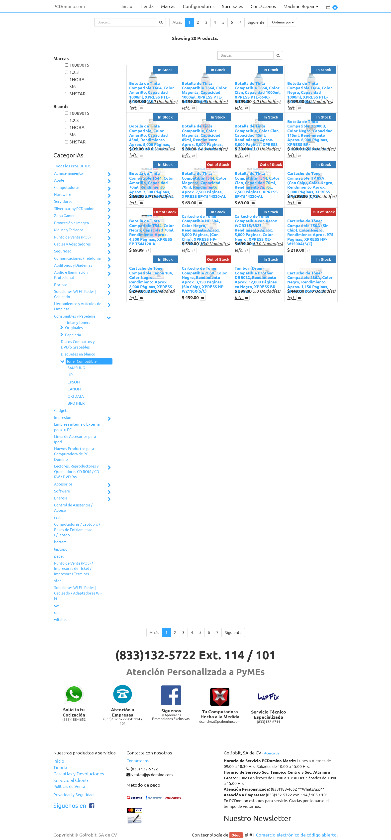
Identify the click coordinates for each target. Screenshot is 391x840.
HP (70, 375)
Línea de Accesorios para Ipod (75, 439)
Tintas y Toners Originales (77, 325)
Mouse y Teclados (69, 230)
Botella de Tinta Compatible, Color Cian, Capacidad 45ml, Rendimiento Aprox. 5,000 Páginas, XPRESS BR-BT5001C (257, 137)
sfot (57, 581)
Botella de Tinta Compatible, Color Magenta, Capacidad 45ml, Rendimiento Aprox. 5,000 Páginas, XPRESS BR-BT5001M (202, 137)
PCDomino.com (69, 6)
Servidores (63, 201)
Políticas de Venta (69, 786)
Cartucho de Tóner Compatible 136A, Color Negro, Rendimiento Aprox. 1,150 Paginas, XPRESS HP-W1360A (310, 282)
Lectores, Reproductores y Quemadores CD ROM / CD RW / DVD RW (76, 471)
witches (60, 619)
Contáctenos (137, 760)
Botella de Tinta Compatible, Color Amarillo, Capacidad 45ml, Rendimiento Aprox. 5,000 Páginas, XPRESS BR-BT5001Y (149, 137)
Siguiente (256, 22)
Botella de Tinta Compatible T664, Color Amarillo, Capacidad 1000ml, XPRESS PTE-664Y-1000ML (151, 92)
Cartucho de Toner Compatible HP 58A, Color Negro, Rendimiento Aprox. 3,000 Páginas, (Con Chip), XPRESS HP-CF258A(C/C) (201, 230)
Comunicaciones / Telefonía (77, 258)
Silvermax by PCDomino (74, 209)
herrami (61, 542)
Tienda (60, 767)
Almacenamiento (68, 173)
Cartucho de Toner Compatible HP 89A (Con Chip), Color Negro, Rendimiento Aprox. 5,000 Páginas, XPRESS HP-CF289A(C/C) (310, 185)
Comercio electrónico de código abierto (296, 834)
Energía (60, 498)
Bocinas (61, 285)
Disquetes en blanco (78, 354)
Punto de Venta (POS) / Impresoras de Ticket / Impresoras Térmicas (73, 568)
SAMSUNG (76, 368)
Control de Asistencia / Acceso (73, 507)
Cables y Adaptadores (72, 244)
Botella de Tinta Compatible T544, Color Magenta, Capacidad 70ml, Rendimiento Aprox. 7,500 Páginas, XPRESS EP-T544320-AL (204, 185)
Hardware (62, 194)
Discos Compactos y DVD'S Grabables (78, 344)
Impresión (62, 417)
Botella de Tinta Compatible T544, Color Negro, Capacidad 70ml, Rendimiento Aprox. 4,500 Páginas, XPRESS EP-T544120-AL (151, 232)
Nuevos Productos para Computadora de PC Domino (74, 454)
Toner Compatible (81, 361)
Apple (59, 180)
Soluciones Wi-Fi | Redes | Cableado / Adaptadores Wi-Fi (77, 593)
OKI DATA (76, 396)
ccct (57, 517)
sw (56, 605)
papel (59, 556)
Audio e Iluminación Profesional (71, 275)
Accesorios (63, 484)
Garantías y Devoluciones (78, 773)
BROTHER (76, 403)
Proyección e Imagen (71, 223)
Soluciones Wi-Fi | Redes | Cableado (75, 294)
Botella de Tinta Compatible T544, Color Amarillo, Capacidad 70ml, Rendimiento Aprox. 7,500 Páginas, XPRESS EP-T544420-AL (151, 185)
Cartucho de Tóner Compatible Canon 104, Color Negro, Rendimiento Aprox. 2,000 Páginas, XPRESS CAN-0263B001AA (151, 279)
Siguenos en (69, 805)
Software (62, 491)
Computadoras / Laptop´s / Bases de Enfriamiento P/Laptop (77, 529)
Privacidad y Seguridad (73, 794)
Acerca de (272, 753)
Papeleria (73, 335)
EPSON (74, 382)
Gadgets (61, 410)
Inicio (58, 760)
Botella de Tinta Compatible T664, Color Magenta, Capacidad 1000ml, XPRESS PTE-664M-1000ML (204, 92)
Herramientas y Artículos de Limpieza (77, 306)
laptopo (61, 549)
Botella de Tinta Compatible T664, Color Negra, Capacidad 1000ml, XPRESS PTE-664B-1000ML (309, 92)
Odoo (236, 835)
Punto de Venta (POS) (72, 237)
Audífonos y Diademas (73, 265)
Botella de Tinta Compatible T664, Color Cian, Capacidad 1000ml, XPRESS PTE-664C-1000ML (258, 92)
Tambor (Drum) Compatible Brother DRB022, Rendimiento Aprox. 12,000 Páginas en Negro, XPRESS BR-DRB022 (256, 279)
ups (57, 612)
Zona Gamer (64, 216)
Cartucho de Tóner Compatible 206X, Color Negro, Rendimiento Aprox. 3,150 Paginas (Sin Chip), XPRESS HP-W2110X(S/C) (204, 279)
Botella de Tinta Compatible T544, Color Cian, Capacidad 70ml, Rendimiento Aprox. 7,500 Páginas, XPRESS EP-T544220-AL (257, 185)
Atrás (177, 22)
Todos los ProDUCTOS (72, 166)
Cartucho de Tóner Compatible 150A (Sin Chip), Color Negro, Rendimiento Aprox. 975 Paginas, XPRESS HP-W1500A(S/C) (310, 232)
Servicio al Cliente (71, 780)
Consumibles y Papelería (74, 316)
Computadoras (67, 187)
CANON (74, 389)
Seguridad (63, 251)
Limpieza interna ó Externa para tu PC (77, 427)
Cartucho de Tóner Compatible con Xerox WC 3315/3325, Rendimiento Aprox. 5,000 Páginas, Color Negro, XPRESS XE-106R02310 (256, 230)
